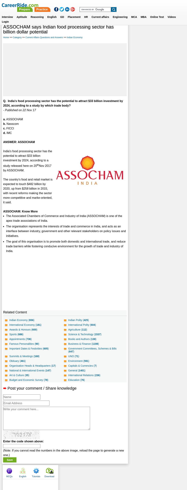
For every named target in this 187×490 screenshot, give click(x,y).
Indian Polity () (78, 320)
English (52, 12)
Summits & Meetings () (24, 356)
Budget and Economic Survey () (28, 379)
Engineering (120, 12)
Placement (74, 12)
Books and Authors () (82, 339)
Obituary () (17, 361)
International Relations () (84, 375)
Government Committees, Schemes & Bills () (92, 350)
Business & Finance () (83, 343)
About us (60, 471)
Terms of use (92, 471)
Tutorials (162, 33)
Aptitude (22, 12)
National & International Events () (30, 370)
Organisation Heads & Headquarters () (32, 365)
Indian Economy (75, 37)
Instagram (133, 471)
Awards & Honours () (23, 329)
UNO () (73, 356)
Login (5, 17)
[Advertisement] (65, 69)
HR (86, 12)
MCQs (135, 33)
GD (62, 12)
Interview (7, 12)
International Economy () (25, 324)
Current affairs (100, 12)
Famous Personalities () (24, 343)
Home (6, 37)
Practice (110, 5)
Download (175, 33)
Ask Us (107, 471)
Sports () (16, 334)
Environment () (78, 361)
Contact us (75, 471)
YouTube (119, 471)
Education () (76, 379)
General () (76, 370)
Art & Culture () (19, 375)
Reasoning (37, 12)
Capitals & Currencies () (82, 365)
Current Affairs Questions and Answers (44, 37)
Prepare (93, 5)
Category (17, 37)
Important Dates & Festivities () (29, 348)
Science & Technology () (84, 334)
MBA (143, 12)
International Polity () (82, 324)
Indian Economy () (21, 320)
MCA (134, 12)
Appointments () (20, 339)
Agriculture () (77, 329)
